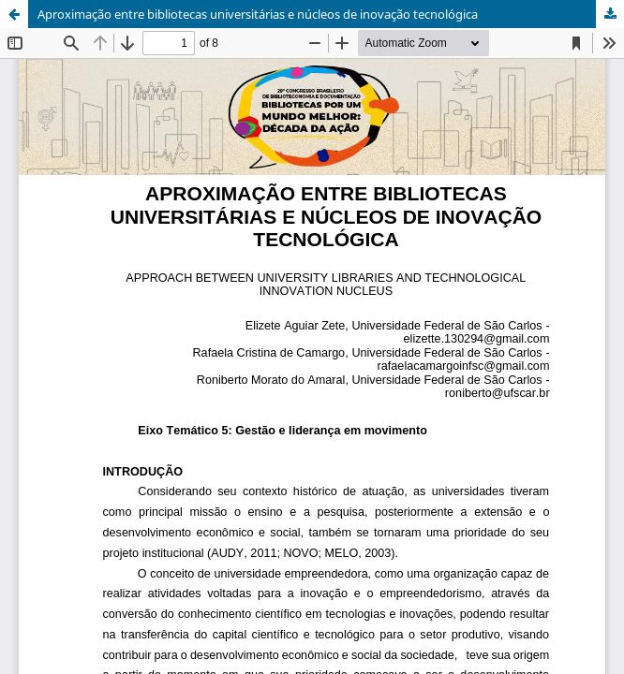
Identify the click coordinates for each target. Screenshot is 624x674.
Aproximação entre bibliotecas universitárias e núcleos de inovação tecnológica (257, 14)
